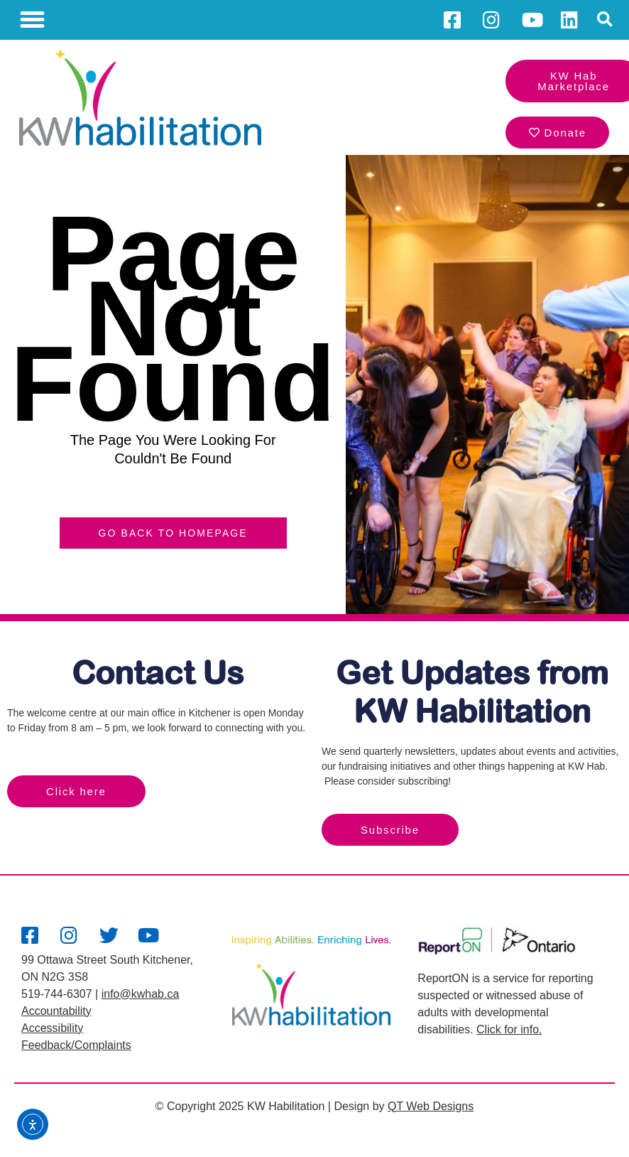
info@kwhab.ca (141, 994)
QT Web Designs (431, 1106)
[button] (33, 20)
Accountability (56, 1011)
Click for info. (509, 1029)
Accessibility (52, 1028)
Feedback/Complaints (76, 1045)
